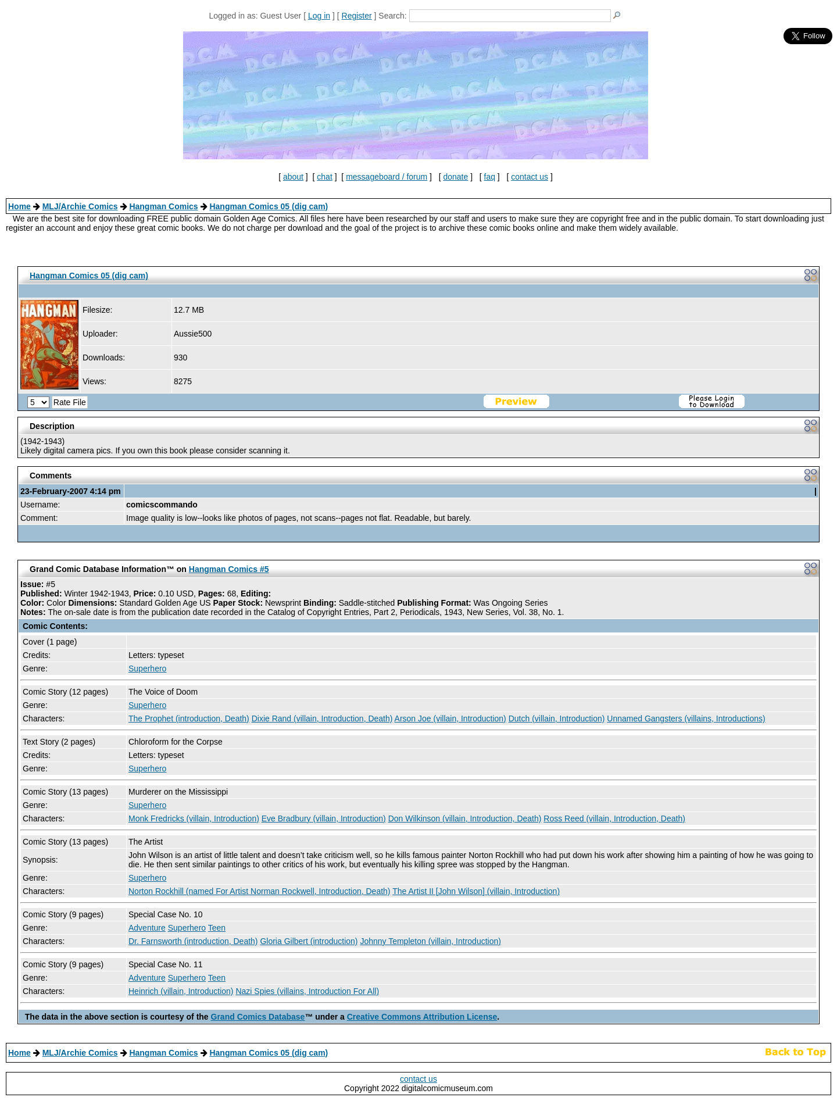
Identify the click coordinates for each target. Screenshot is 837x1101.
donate (455, 176)
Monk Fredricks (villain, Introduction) (193, 818)
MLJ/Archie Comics (80, 206)
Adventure (147, 927)
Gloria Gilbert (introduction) (308, 941)
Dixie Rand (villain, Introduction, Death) (322, 718)
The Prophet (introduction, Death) (188, 718)
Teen (217, 927)
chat (324, 176)
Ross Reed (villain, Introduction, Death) (614, 818)
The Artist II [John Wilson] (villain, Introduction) (476, 891)
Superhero (147, 668)
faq (489, 176)
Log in (319, 15)
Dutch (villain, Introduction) (557, 718)
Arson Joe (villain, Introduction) (450, 718)
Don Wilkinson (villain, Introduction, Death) (465, 818)
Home (19, 206)
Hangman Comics (163, 206)
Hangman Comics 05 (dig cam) (268, 206)
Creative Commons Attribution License (422, 1016)
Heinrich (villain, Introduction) (181, 991)
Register (357, 15)
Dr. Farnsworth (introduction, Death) (193, 941)
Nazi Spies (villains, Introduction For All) (307, 991)
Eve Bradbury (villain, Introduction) (324, 818)
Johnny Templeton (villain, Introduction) (430, 941)
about (293, 176)
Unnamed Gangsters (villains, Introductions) (686, 718)
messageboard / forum (386, 176)
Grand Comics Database (258, 1016)
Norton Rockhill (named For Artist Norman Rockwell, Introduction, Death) (259, 891)
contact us (529, 176)
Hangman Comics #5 (229, 569)
